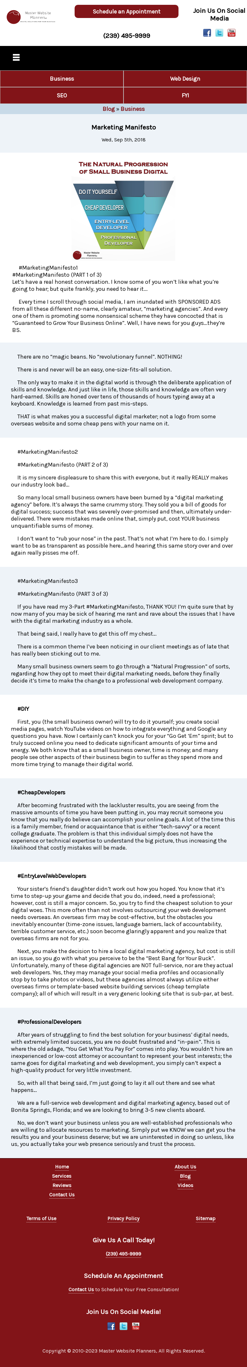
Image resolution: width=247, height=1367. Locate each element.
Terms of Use (41, 1218)
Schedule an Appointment (126, 11)
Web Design (185, 78)
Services (61, 1176)
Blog (109, 108)
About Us (185, 1167)
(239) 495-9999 (126, 36)
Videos (185, 1185)
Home (62, 1167)
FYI (185, 95)
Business (62, 78)
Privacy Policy (123, 1218)
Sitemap (205, 1218)
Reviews (61, 1185)
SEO (62, 95)
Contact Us (62, 1195)
